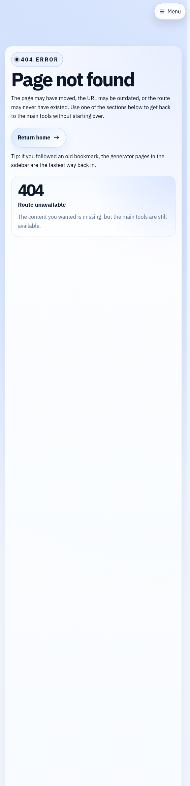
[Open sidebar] (170, 11)
